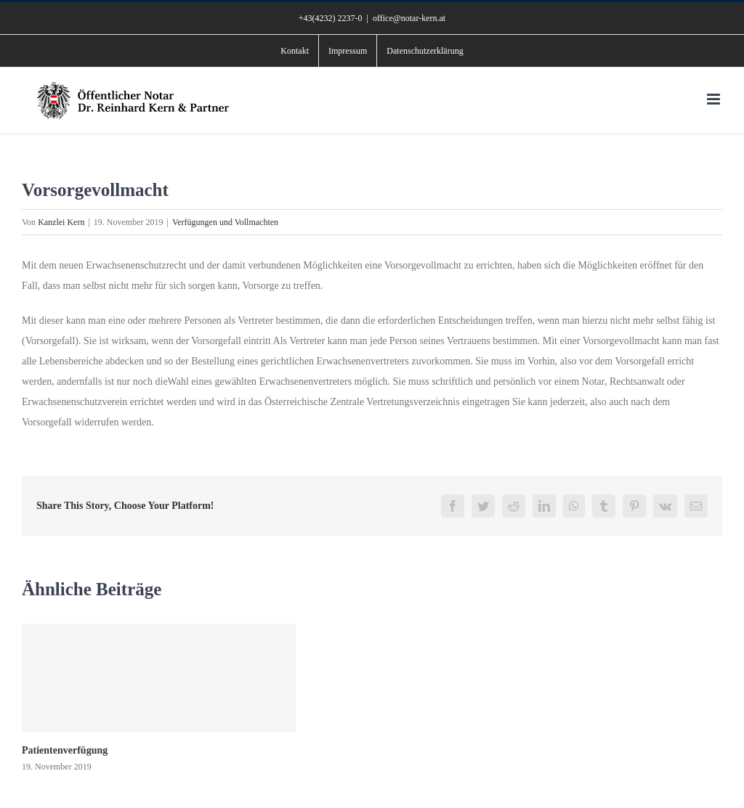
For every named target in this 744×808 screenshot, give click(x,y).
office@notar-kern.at (409, 18)
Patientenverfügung (65, 750)
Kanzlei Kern (61, 222)
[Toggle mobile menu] (714, 99)
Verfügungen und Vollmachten (225, 222)
